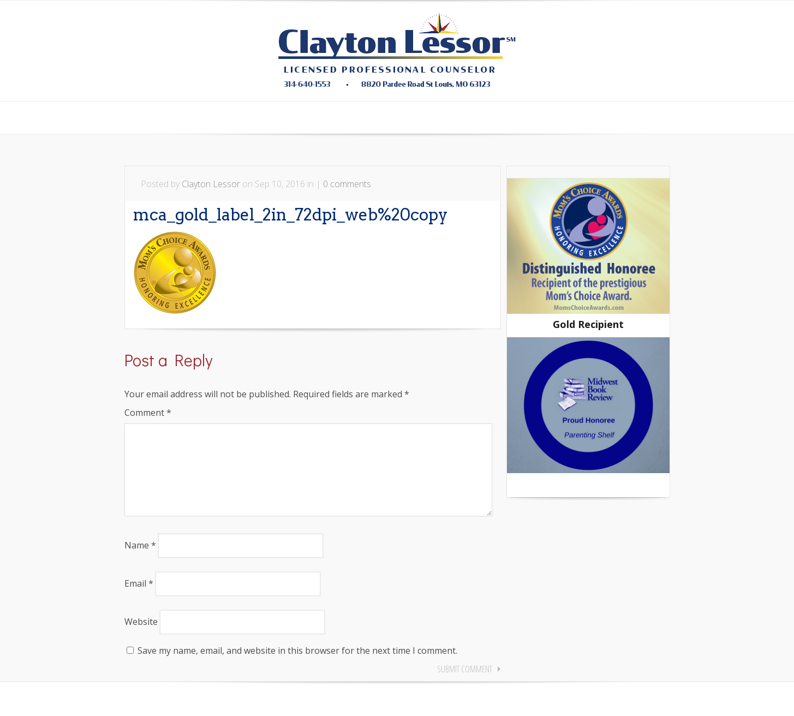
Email (138, 601)
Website (141, 639)
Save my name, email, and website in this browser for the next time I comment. (297, 668)
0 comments (347, 184)
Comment (147, 413)
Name (140, 563)
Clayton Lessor (211, 184)
